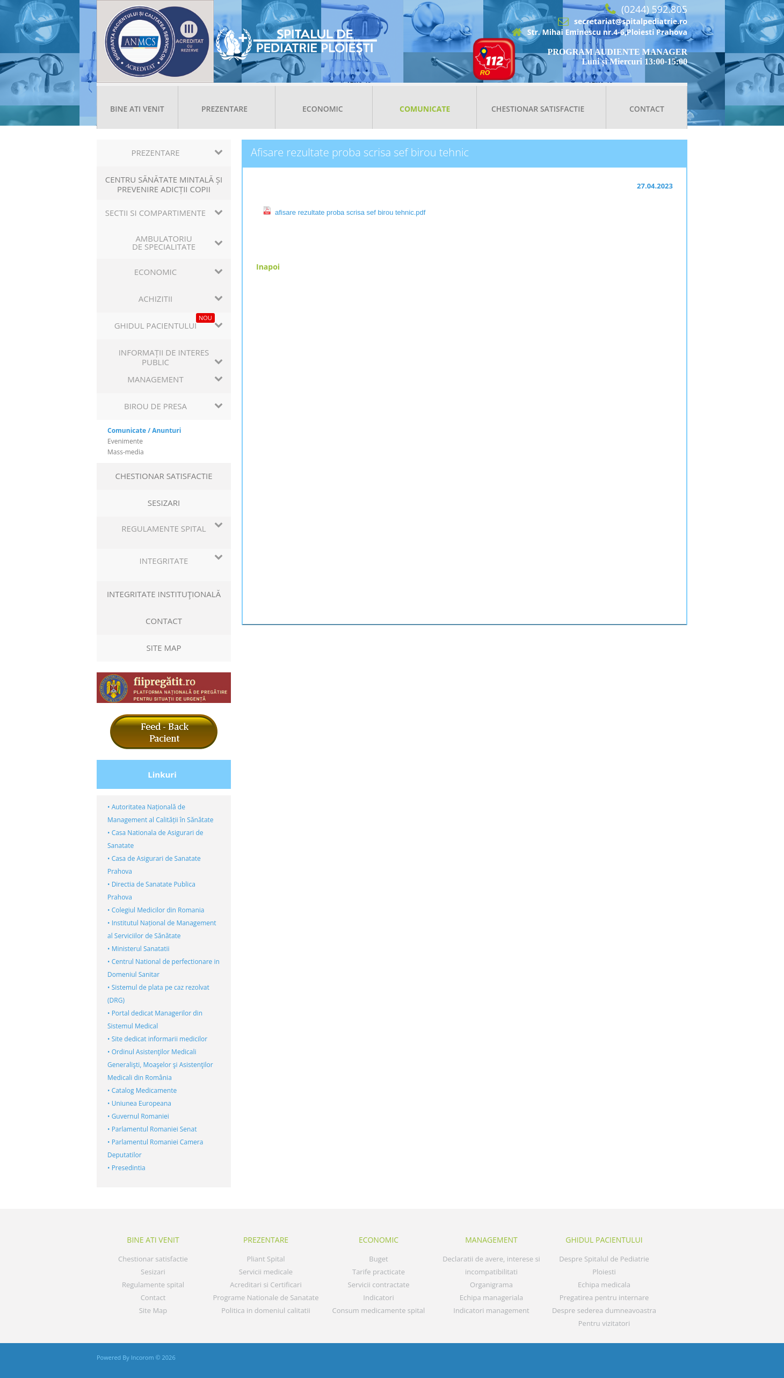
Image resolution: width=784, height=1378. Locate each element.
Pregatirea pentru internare (604, 1297)
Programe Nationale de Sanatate (265, 1297)
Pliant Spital (265, 1259)
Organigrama (491, 1284)
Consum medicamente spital (378, 1310)
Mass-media (125, 451)
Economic (322, 109)
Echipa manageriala (491, 1297)
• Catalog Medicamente (142, 1090)
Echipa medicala (604, 1284)
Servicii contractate (379, 1284)
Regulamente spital (153, 1284)
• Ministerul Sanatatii (138, 948)
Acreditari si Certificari (265, 1284)
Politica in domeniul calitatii (265, 1310)
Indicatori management (491, 1310)
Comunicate (425, 109)
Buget (378, 1259)
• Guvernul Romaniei (138, 1116)
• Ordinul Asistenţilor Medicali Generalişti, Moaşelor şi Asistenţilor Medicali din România (160, 1064)
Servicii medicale (266, 1272)
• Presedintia (126, 1167)
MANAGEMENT (491, 1240)
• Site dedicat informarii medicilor (157, 1038)
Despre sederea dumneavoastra (604, 1310)
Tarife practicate (378, 1272)
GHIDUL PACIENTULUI (603, 1240)
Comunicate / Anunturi (144, 430)
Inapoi (268, 267)
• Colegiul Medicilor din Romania (155, 910)
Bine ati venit (137, 109)
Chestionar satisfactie (537, 109)
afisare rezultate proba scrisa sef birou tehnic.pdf (350, 212)
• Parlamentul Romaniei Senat (152, 1129)
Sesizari (164, 502)
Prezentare (224, 109)
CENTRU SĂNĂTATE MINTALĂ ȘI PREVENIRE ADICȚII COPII (164, 184)
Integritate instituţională (164, 594)
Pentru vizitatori (604, 1323)
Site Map (164, 647)
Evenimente (125, 441)
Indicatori (378, 1297)
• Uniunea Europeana (139, 1103)
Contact (646, 109)
